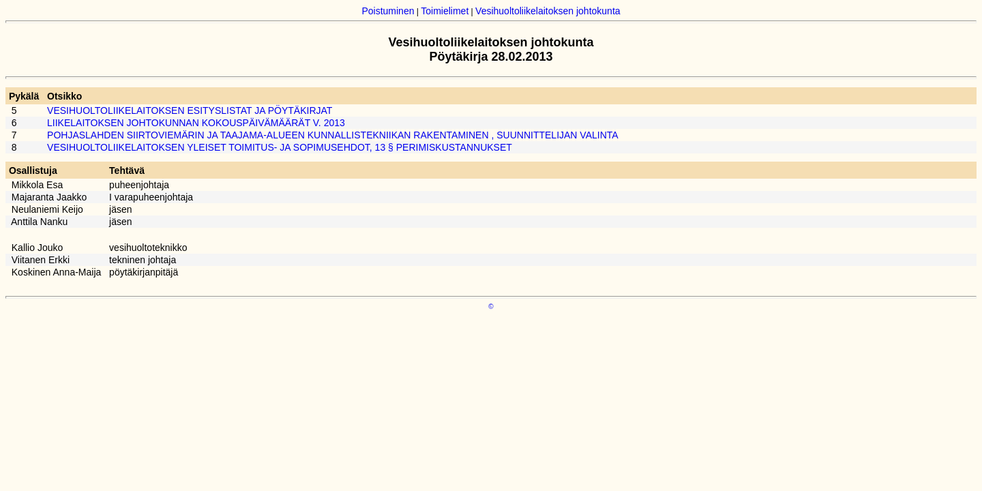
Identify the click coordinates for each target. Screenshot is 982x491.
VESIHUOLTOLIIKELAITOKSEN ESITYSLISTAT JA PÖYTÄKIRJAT (189, 110)
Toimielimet (444, 10)
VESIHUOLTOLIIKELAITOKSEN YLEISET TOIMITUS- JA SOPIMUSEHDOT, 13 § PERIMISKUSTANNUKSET (279, 147)
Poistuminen (387, 10)
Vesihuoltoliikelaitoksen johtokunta (547, 10)
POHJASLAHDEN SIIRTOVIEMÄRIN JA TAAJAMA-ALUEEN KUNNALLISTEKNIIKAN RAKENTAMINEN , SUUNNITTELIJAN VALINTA (333, 135)
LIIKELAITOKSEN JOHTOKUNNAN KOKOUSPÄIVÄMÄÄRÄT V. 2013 (196, 122)
